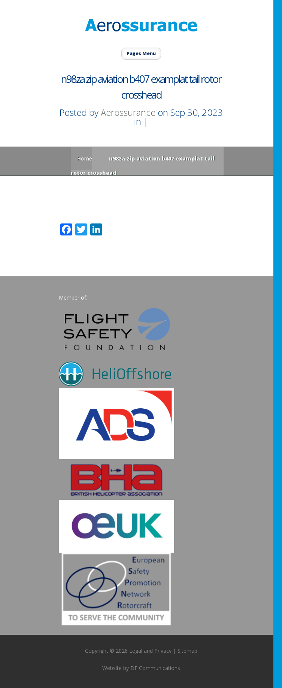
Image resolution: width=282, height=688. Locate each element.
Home (84, 158)
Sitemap (187, 650)
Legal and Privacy (150, 650)
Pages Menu (141, 53)
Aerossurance (128, 112)
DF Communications (155, 668)
